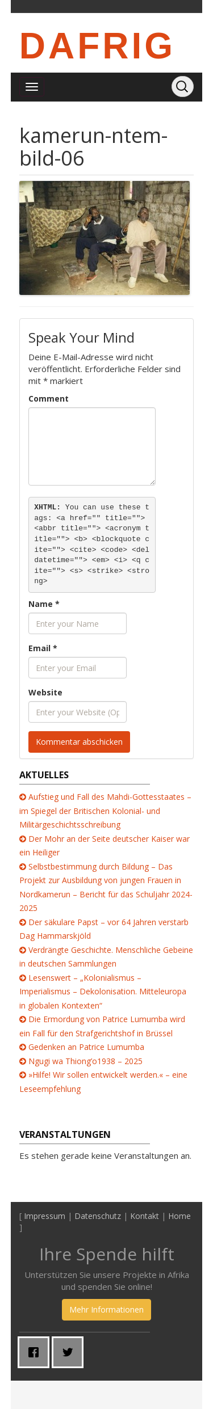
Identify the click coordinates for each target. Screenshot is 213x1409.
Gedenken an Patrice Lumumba (86, 1046)
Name (44, 603)
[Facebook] (36, 1352)
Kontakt (144, 1215)
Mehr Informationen (106, 1309)
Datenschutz (97, 1215)
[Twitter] (70, 1352)
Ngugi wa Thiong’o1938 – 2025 (85, 1061)
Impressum (44, 1215)
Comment (48, 398)
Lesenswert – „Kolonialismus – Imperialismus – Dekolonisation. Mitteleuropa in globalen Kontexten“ (102, 991)
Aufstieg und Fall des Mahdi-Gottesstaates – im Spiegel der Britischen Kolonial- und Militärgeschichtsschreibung (105, 810)
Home (179, 1215)
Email (42, 648)
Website (45, 692)
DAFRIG (97, 46)
